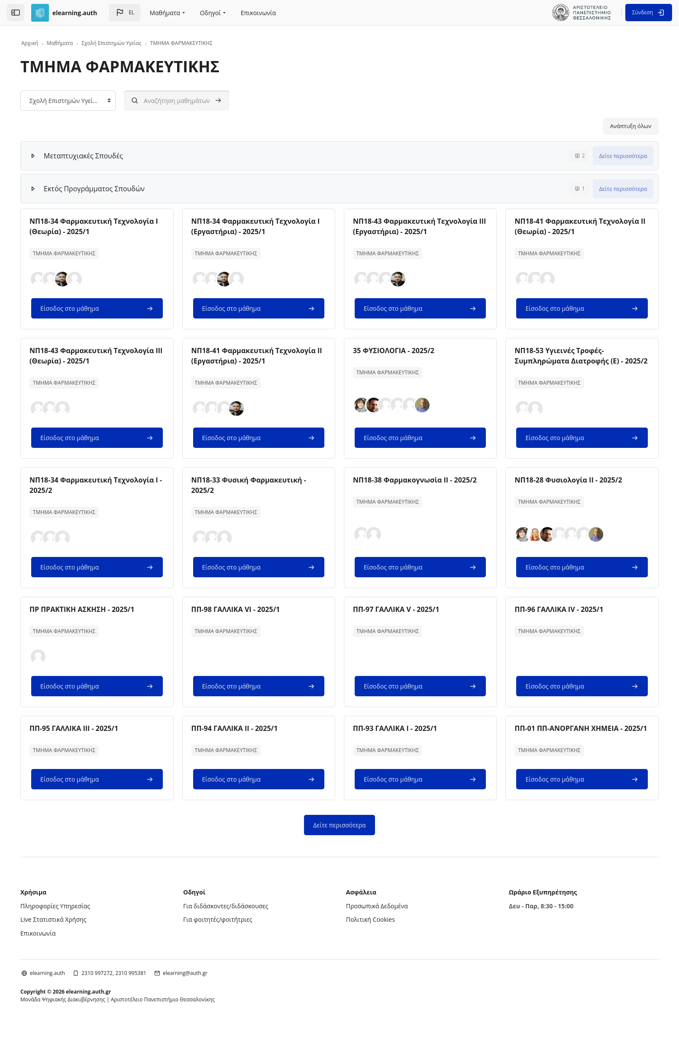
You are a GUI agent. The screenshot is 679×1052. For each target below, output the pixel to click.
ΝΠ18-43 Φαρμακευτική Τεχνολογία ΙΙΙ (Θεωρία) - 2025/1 (106, 356)
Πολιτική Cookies (370, 940)
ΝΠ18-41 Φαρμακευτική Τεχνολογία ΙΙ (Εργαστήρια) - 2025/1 (260, 356)
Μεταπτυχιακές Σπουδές (97, 156)
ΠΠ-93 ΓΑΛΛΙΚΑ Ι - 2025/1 (395, 738)
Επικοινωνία (52, 954)
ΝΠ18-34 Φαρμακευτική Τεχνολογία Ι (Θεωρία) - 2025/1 (106, 226)
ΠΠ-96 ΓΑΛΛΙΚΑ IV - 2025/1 (552, 619)
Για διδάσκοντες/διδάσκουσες (233, 927)
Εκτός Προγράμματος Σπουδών (108, 188)
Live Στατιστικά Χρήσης (67, 940)
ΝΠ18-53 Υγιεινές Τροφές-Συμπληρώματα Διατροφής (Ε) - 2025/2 (562, 361)
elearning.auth (61, 993)
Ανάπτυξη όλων (616, 126)
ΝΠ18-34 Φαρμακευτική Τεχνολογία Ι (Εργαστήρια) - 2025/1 (260, 226)
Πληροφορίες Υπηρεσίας (69, 927)
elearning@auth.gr (199, 993)
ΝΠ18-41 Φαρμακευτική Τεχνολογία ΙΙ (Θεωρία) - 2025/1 (570, 226)
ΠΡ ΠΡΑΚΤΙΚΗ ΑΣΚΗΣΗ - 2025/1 (96, 619)
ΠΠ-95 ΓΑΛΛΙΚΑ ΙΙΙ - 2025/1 (88, 738)
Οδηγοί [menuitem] (210, 13)
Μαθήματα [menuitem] (164, 13)
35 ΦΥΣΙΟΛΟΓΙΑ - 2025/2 (393, 350)
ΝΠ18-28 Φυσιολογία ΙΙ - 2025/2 (561, 490)
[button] (124, 12)
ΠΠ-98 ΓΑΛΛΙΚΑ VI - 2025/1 (242, 619)
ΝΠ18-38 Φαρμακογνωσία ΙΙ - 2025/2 (415, 490)
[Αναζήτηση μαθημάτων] (191, 100)
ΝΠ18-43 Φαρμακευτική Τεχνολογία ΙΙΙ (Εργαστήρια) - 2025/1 (415, 226)
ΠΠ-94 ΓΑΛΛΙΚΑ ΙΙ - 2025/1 (241, 738)
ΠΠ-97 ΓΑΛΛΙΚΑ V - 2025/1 (396, 619)
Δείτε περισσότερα (609, 156)
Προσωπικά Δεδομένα (377, 927)
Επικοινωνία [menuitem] (258, 13)
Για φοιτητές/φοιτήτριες (225, 940)
